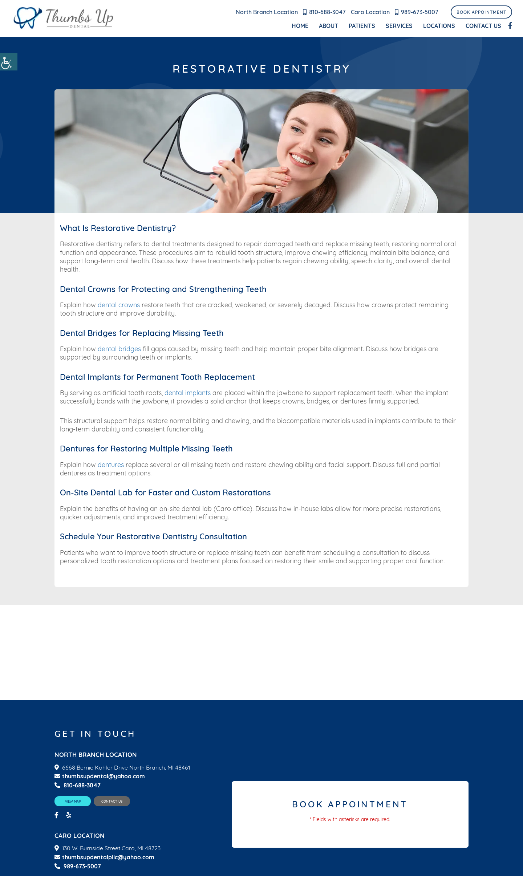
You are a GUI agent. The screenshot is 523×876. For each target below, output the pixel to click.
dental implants (188, 393)
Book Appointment (481, 12)
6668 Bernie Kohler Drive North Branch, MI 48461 (126, 767)
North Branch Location (267, 12)
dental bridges (119, 349)
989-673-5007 (419, 12)
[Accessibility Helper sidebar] (8, 61)
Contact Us (483, 25)
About (328, 25)
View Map (73, 801)
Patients (362, 25)
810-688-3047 (327, 12)
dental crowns (119, 305)
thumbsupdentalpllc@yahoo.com (104, 857)
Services (399, 25)
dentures (111, 465)
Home (300, 25)
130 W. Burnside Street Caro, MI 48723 (111, 848)
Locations (439, 25)
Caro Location (370, 12)
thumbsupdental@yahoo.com (99, 776)
